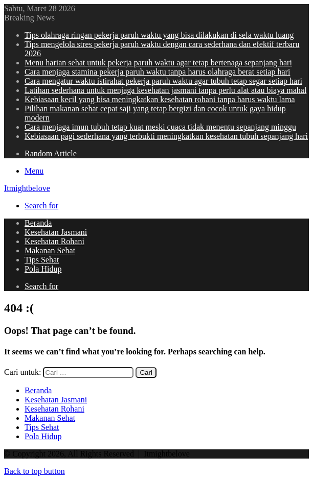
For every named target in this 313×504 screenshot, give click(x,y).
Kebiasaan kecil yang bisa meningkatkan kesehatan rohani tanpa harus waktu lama (160, 99)
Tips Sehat (42, 259)
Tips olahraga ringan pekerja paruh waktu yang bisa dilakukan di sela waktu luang (159, 35)
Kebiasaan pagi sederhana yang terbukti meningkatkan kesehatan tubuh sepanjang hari (166, 136)
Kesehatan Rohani (54, 241)
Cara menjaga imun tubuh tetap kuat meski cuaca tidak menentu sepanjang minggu (160, 127)
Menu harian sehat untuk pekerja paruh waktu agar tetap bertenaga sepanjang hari (158, 62)
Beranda (38, 223)
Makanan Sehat (50, 250)
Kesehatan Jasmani (56, 232)
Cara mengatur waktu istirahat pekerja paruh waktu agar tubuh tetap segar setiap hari (163, 81)
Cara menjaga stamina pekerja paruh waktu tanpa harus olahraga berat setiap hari (157, 71)
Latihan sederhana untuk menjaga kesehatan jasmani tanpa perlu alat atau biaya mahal (165, 90)
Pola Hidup (43, 269)
